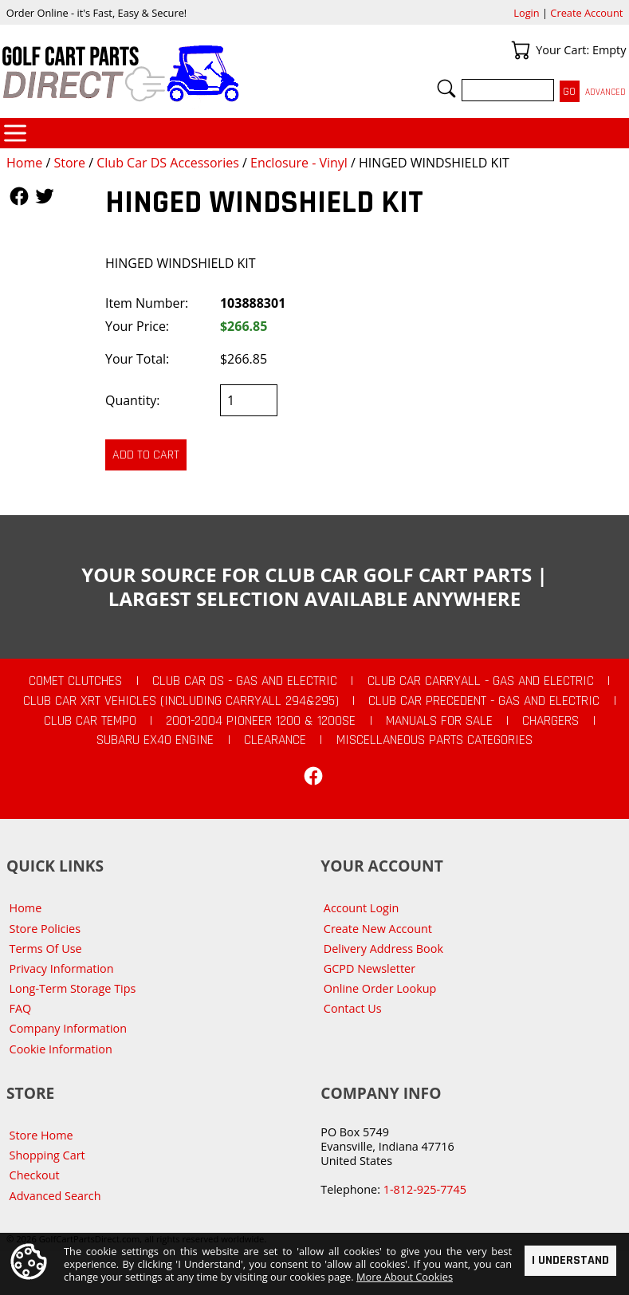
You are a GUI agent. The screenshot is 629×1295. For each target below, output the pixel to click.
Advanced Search (55, 1195)
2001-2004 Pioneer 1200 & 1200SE (261, 721)
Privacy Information (62, 968)
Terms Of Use (46, 948)
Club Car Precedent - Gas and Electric (484, 701)
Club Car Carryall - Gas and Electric (481, 681)
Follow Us (19, 196)
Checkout (35, 1175)
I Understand (570, 1259)
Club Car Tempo (90, 721)
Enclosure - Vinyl (299, 162)
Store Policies (45, 928)
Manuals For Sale (439, 721)
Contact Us (353, 1008)
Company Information (68, 1028)
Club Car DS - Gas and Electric (244, 681)
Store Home (41, 1135)
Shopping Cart (47, 1155)
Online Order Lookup (380, 988)
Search (446, 88)
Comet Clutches (75, 681)
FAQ (21, 1008)
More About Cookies (404, 1276)
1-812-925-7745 (424, 1189)
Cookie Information (61, 1049)
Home (24, 162)
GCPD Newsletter (369, 968)
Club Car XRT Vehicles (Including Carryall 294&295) (181, 701)
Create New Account (378, 928)
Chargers (550, 721)
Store (69, 162)
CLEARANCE (275, 740)
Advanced (605, 92)
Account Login (361, 907)
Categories (15, 133)
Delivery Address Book (383, 948)
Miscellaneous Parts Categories (434, 740)
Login (526, 13)
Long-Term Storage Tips (73, 988)
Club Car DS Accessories (167, 162)
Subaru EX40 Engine (155, 740)
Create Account (586, 13)
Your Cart (520, 50)
